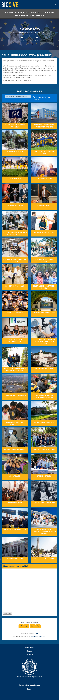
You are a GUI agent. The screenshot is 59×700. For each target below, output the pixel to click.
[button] (38, 626)
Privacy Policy (29, 654)
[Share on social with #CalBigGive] (29, 590)
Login (29, 689)
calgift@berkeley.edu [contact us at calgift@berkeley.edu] (38, 636)
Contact (29, 651)
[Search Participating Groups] (18, 96)
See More (7, 613)
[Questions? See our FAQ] (36, 633)
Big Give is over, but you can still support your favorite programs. (29, 14)
